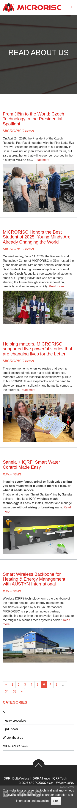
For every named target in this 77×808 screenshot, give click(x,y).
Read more (41, 159)
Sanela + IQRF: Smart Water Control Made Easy (31, 464)
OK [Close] (56, 801)
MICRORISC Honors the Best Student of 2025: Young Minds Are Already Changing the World (36, 236)
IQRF (6, 778)
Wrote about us (13, 737)
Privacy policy (65, 782)
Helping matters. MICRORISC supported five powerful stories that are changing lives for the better (37, 348)
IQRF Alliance (41, 778)
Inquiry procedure (14, 720)
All (4, 712)
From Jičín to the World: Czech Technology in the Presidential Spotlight (33, 118)
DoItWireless (20, 778)
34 (6, 691)
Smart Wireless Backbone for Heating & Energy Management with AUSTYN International (34, 579)
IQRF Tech (59, 778)
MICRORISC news (18, 131)
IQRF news (12, 474)
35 (14, 691)
